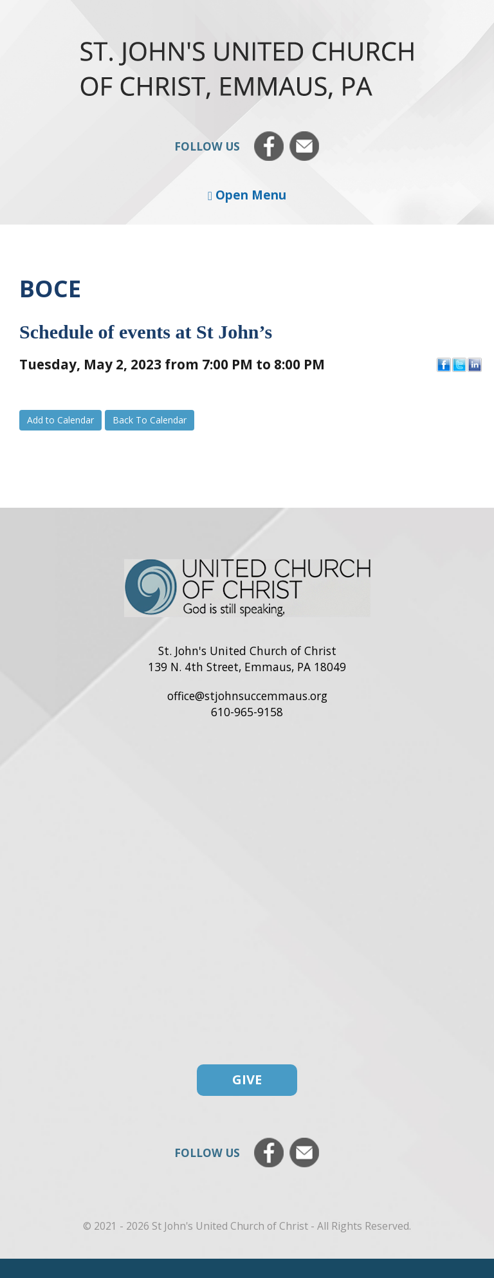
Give (247, 1079)
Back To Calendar (150, 420)
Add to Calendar (60, 420)
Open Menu (247, 195)
